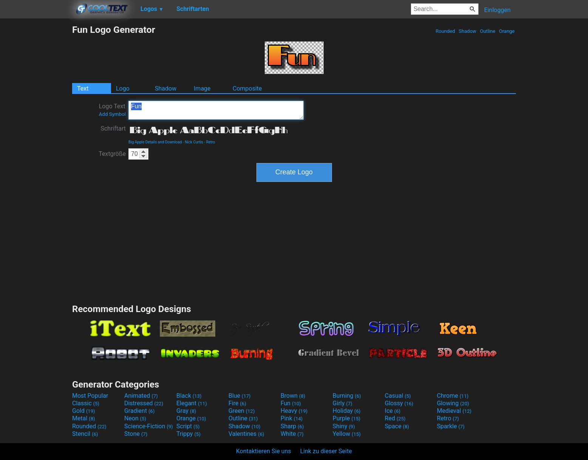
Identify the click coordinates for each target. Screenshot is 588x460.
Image (202, 88)
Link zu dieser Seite (326, 451)
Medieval (454, 410)
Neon (135, 418)
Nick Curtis (194, 142)
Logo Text (112, 110)
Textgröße (112, 153)
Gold (83, 410)
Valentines (246, 433)
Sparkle (451, 426)
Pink (292, 418)
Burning (347, 395)
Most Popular (90, 395)
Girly (342, 403)
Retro (210, 142)
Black (189, 395)
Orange (507, 31)
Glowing (453, 403)
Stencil (85, 433)
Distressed (143, 403)
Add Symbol (112, 114)
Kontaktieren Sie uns (263, 451)
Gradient (139, 410)
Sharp (292, 426)
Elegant (191, 403)
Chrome (453, 395)
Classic (85, 403)
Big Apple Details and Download (155, 142)
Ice (392, 410)
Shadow (467, 31)
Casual (398, 395)
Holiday (347, 410)
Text (82, 88)
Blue (239, 395)
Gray (186, 410)
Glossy (399, 403)
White (292, 433)
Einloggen (497, 10)
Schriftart (113, 128)
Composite (247, 88)
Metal (83, 418)
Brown (293, 395)
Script (188, 426)
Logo (123, 88)
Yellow (347, 433)
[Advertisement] (36, 137)
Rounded (445, 31)
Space (397, 426)
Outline (488, 31)
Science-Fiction (148, 426)
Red (395, 418)
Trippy (188, 433)
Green (241, 410)
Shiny (344, 426)
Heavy (294, 410)
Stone (135, 433)
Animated (141, 395)
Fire (237, 403)
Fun (216, 110)
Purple (346, 418)
